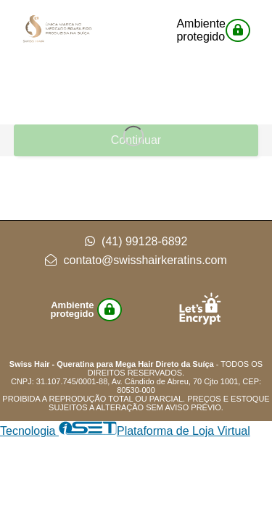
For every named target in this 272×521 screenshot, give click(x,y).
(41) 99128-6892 (136, 241)
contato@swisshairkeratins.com (136, 260)
